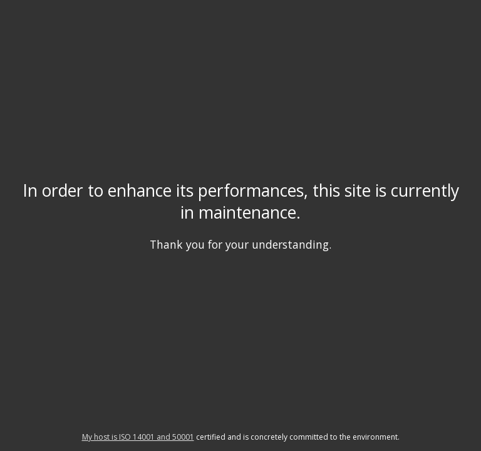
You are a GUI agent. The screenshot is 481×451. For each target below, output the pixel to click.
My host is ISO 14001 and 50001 (138, 437)
